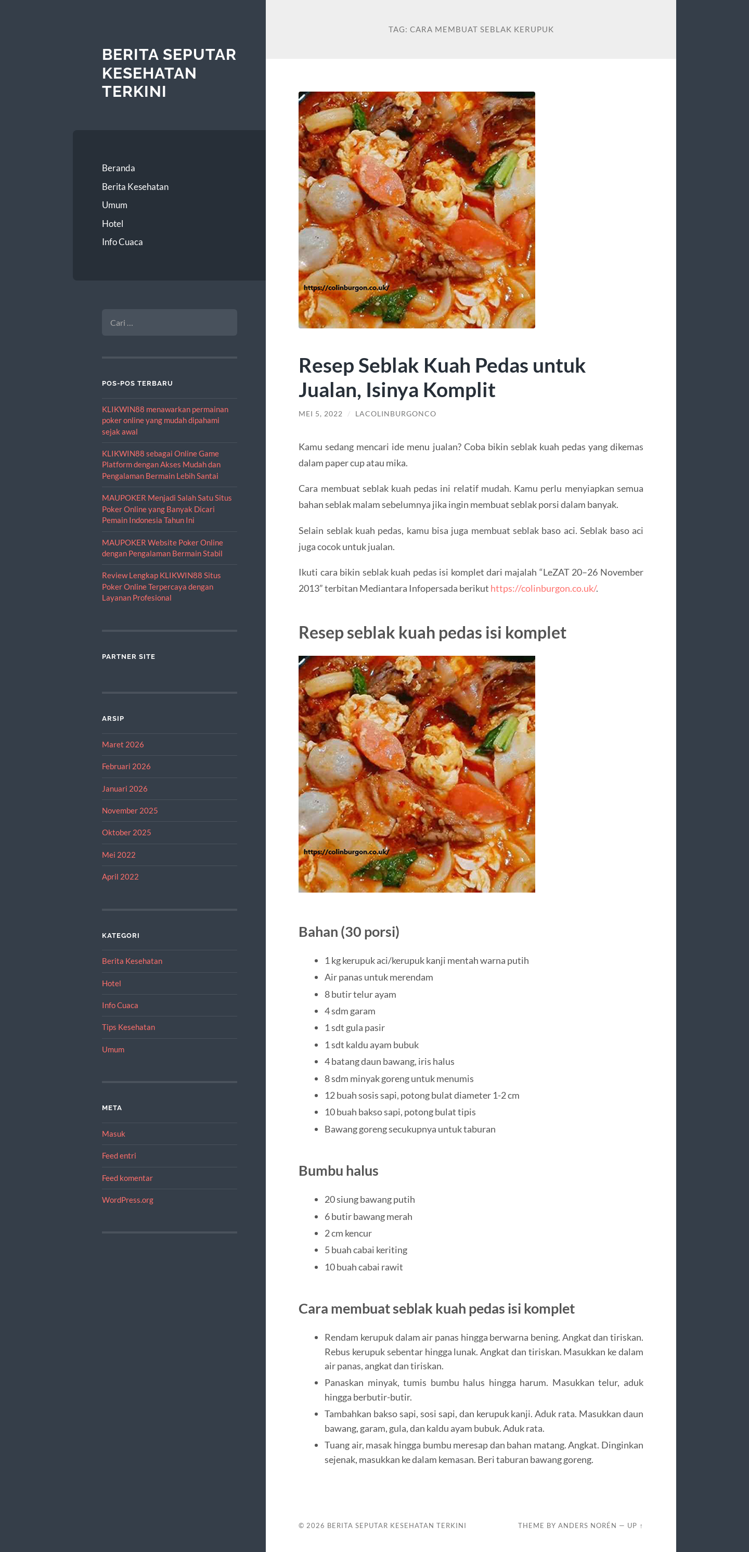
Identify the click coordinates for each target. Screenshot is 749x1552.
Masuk (113, 1133)
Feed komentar (127, 1177)
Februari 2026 (126, 766)
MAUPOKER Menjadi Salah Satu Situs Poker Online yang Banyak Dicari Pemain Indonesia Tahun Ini (167, 509)
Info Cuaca (122, 241)
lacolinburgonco (395, 414)
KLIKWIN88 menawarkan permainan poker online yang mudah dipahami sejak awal (165, 420)
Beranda (118, 167)
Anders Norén (587, 1525)
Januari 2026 (125, 788)
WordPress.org (127, 1199)
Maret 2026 (123, 744)
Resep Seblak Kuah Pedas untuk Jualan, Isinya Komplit (442, 376)
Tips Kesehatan (128, 1027)
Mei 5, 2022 (321, 414)
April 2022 (120, 876)
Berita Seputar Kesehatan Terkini (169, 72)
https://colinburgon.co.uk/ (543, 588)
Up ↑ (635, 1525)
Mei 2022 (119, 854)
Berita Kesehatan (135, 186)
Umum (114, 204)
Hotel (112, 223)
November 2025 (130, 810)
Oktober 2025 (126, 832)
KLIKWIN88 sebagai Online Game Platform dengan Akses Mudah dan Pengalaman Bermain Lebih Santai (161, 464)
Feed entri (119, 1155)
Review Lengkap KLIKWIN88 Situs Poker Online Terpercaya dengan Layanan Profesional (161, 586)
